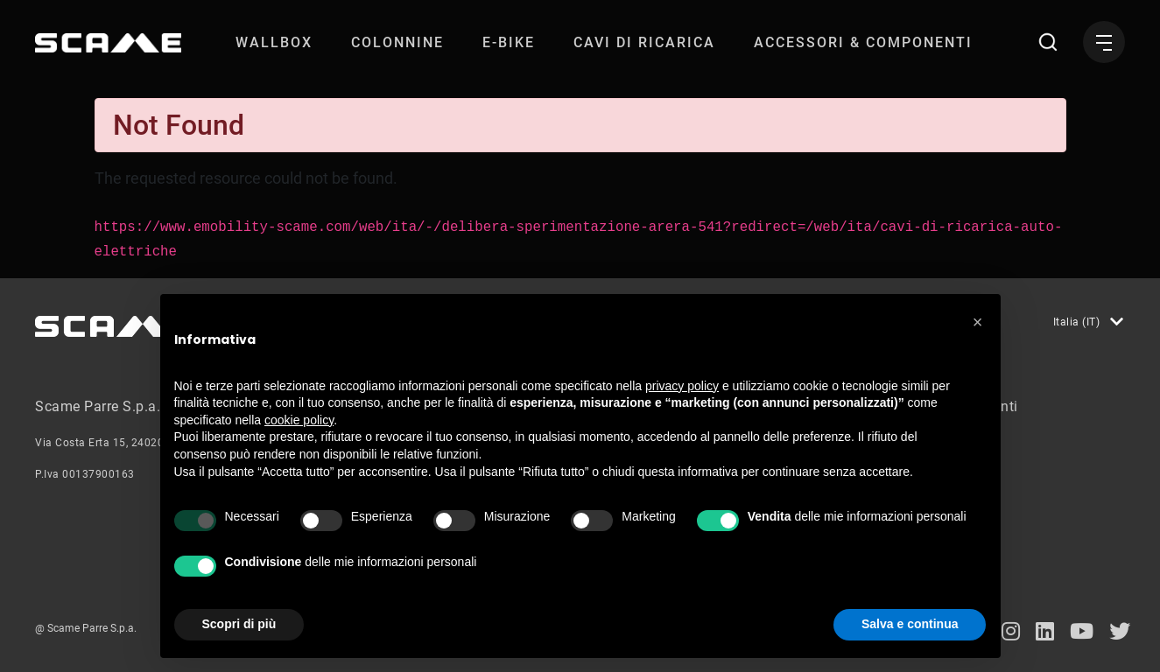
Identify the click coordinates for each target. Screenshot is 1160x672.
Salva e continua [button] (909, 624)
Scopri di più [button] (239, 624)
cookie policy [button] (299, 420)
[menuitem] (274, 42)
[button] (978, 322)
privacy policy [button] (682, 386)
